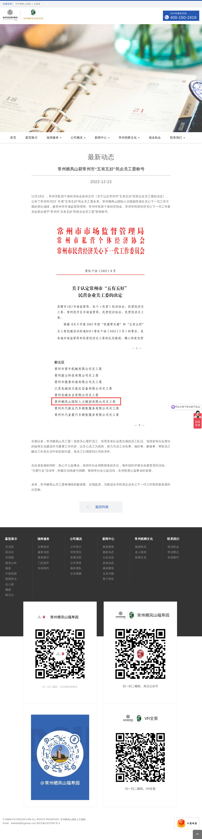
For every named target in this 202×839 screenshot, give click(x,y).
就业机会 (155, 137)
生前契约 (43, 568)
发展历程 (76, 557)
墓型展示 (31, 137)
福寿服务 (54, 137)
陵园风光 (11, 578)
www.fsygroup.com (18, 819)
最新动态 (108, 552)
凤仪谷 (9, 552)
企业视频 (76, 573)
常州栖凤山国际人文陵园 (73, 819)
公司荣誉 (76, 562)
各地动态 (108, 562)
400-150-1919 (183, 17)
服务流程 (43, 552)
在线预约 (173, 557)
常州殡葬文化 (129, 137)
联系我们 (177, 137)
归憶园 (9, 557)
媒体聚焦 (108, 568)
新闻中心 (102, 137)
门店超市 (43, 562)
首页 (13, 137)
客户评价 (108, 578)
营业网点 (173, 552)
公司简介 (76, 546)
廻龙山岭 (11, 562)
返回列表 (98, 506)
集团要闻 (108, 546)
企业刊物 (108, 573)
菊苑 (8, 568)
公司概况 (78, 137)
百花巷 (9, 546)
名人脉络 (140, 552)
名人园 (9, 584)
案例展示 (43, 557)
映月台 (9, 594)
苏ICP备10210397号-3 (48, 823)
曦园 (8, 589)
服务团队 (76, 568)
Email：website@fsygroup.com (19, 823)
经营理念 (76, 552)
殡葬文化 (140, 557)
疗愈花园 (11, 573)
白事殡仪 (43, 546)
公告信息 (108, 557)
